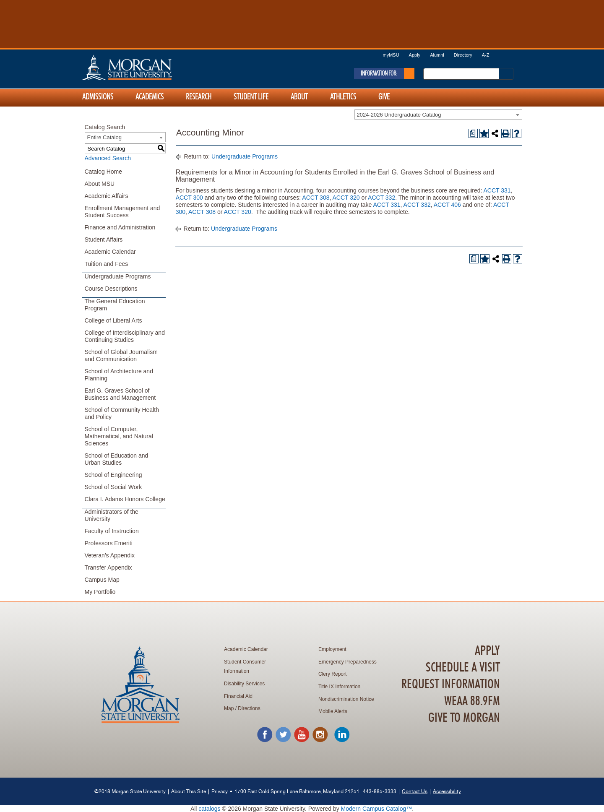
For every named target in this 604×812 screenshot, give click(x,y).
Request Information (450, 684)
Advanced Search (108, 158)
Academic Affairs (106, 196)
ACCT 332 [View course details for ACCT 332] (381, 197)
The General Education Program (115, 305)
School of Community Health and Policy (122, 413)
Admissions (97, 97)
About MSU (100, 183)
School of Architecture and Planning (119, 375)
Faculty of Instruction (112, 531)
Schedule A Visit (463, 667)
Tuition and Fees (106, 263)
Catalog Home (103, 171)
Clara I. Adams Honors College (125, 499)
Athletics (343, 97)
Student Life (251, 97)
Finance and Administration (120, 227)
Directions (249, 708)
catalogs (209, 808)
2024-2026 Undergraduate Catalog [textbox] (399, 115)
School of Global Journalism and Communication (121, 355)
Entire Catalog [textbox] (104, 137)
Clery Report (332, 674)
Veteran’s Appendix (110, 555)
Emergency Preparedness (347, 662)
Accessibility (447, 791)
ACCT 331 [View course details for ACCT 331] (497, 190)
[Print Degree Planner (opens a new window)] (473, 133)
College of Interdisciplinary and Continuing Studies (125, 336)
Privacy (219, 791)
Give (384, 97)
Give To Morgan (464, 718)
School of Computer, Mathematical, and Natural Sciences (119, 436)
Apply (415, 54)
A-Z (485, 54)
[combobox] (438, 114)
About (299, 97)
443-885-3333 (379, 791)
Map (229, 708)
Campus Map (102, 579)
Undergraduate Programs (118, 276)
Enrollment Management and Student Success (122, 212)
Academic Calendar (110, 251)
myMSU (391, 54)
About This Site (188, 791)
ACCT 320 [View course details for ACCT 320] (345, 197)
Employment (332, 649)
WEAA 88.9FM (472, 701)
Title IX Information (339, 687)
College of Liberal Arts (113, 320)
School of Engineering (113, 474)
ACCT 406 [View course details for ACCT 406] (447, 204)
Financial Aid (238, 696)
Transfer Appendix (108, 567)
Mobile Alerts (332, 711)
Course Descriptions (111, 288)
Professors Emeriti (109, 543)
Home (145, 67)
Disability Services (244, 684)
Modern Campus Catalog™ (376, 808)
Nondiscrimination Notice (346, 699)
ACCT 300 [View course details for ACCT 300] (189, 197)
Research (198, 97)
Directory (463, 54)
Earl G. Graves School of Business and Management (120, 394)
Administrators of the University (111, 515)
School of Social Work (113, 487)
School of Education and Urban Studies (116, 459)
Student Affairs (104, 239)
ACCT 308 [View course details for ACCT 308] (315, 197)
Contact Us (414, 791)
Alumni (437, 54)
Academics (149, 97)
